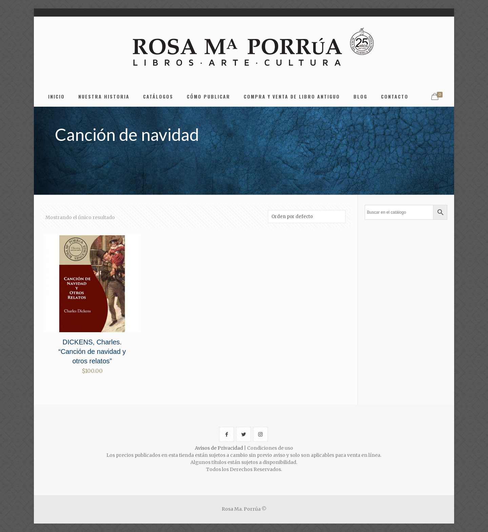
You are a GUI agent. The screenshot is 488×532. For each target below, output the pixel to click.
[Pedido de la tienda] (307, 216)
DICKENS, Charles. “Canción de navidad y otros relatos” (92, 351)
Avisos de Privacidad (219, 448)
